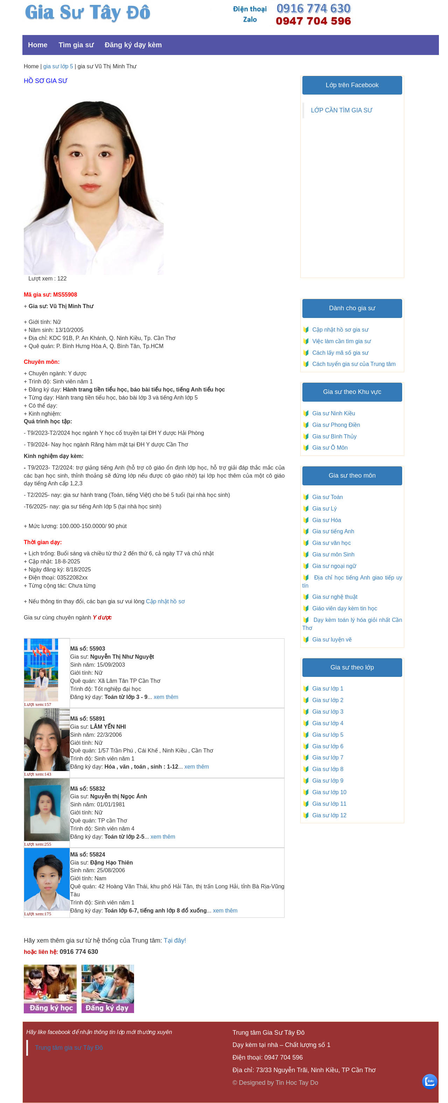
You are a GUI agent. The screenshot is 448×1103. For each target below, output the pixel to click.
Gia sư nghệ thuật (334, 597)
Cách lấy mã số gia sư (340, 353)
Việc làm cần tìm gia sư (341, 341)
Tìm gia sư (76, 45)
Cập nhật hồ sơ (165, 601)
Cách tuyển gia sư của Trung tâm (353, 364)
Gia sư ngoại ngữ (333, 566)
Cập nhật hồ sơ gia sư (340, 330)
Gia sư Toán (326, 497)
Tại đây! (175, 940)
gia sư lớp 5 (58, 66)
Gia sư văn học (330, 543)
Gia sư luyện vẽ (331, 640)
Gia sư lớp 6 (326, 746)
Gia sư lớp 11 (327, 804)
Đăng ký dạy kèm (133, 45)
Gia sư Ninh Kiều (332, 413)
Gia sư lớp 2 (326, 700)
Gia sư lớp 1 (326, 689)
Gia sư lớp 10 (327, 792)
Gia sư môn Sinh (332, 554)
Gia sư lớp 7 (326, 758)
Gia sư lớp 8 (326, 769)
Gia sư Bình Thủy (333, 436)
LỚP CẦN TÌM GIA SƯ (341, 110)
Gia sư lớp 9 (326, 781)
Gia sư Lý (323, 509)
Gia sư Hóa (325, 520)
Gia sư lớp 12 (327, 815)
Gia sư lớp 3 (326, 712)
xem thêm (166, 697)
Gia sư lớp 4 (326, 723)
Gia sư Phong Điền (334, 425)
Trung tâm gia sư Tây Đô (69, 1047)
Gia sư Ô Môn (328, 448)
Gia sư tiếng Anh (332, 531)
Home (38, 45)
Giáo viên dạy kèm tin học (344, 608)
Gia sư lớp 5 (326, 735)
